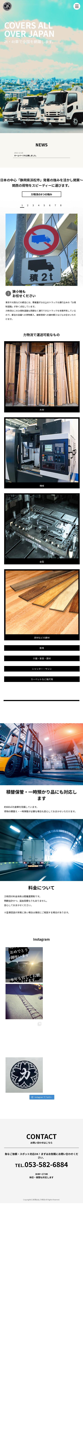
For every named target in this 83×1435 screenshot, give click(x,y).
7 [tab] (55, 205)
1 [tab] (22, 205)
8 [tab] (61, 205)
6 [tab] (50, 205)
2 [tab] (28, 205)
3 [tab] (33, 205)
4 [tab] (39, 205)
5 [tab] (44, 205)
